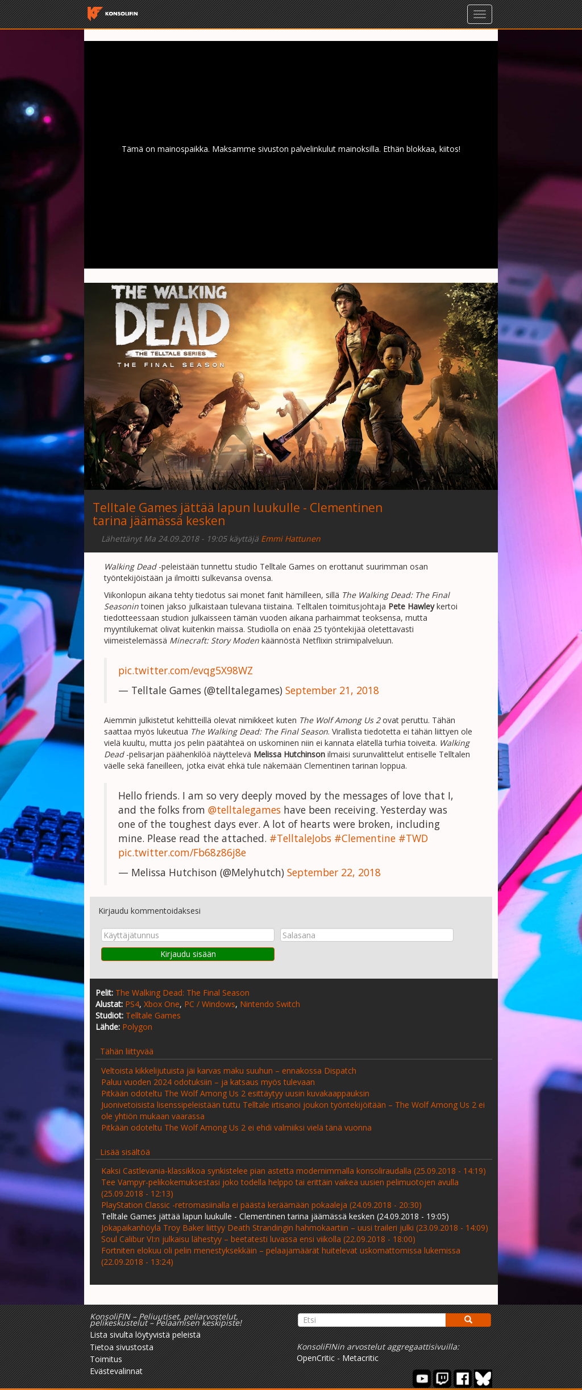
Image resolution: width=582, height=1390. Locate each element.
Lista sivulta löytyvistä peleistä (145, 1334)
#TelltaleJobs (300, 838)
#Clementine (365, 838)
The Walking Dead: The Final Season (182, 992)
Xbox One (162, 1004)
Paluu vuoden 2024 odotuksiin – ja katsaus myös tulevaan (208, 1081)
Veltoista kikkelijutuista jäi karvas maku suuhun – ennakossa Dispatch (228, 1070)
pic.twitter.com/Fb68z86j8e (182, 852)
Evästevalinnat (116, 1371)
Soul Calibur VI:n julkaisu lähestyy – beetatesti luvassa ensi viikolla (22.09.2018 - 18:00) (258, 1239)
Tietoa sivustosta (121, 1347)
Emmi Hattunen (291, 538)
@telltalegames (244, 809)
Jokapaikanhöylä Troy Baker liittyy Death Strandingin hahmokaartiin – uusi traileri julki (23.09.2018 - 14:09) (294, 1227)
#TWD (413, 838)
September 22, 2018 (334, 872)
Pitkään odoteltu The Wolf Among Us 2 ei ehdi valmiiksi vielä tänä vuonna (236, 1127)
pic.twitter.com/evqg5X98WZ (185, 670)
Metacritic (360, 1357)
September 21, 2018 (332, 690)
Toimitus (106, 1359)
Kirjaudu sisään (188, 953)
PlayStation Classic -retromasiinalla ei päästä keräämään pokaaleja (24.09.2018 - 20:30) (261, 1204)
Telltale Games (153, 1015)
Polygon (137, 1026)
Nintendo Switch (270, 1004)
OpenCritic (316, 1357)
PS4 (132, 1004)
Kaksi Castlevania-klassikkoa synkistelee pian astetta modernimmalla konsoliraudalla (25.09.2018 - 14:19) (293, 1170)
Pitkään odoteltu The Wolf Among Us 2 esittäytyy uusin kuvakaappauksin (235, 1093)
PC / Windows (209, 1004)
